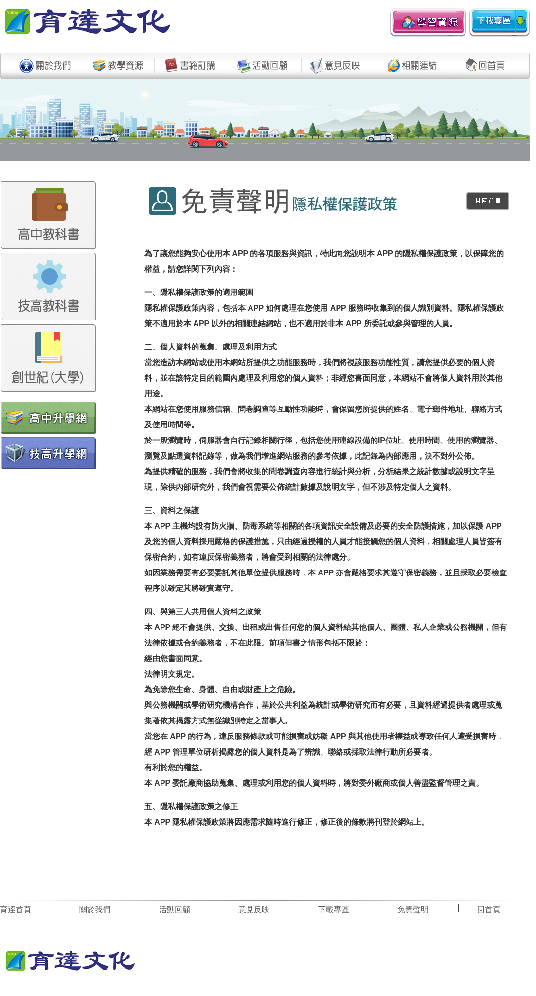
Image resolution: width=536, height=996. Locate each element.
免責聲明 (413, 909)
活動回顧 (174, 909)
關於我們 (94, 909)
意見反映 (253, 909)
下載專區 (333, 909)
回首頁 (488, 909)
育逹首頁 (15, 909)
